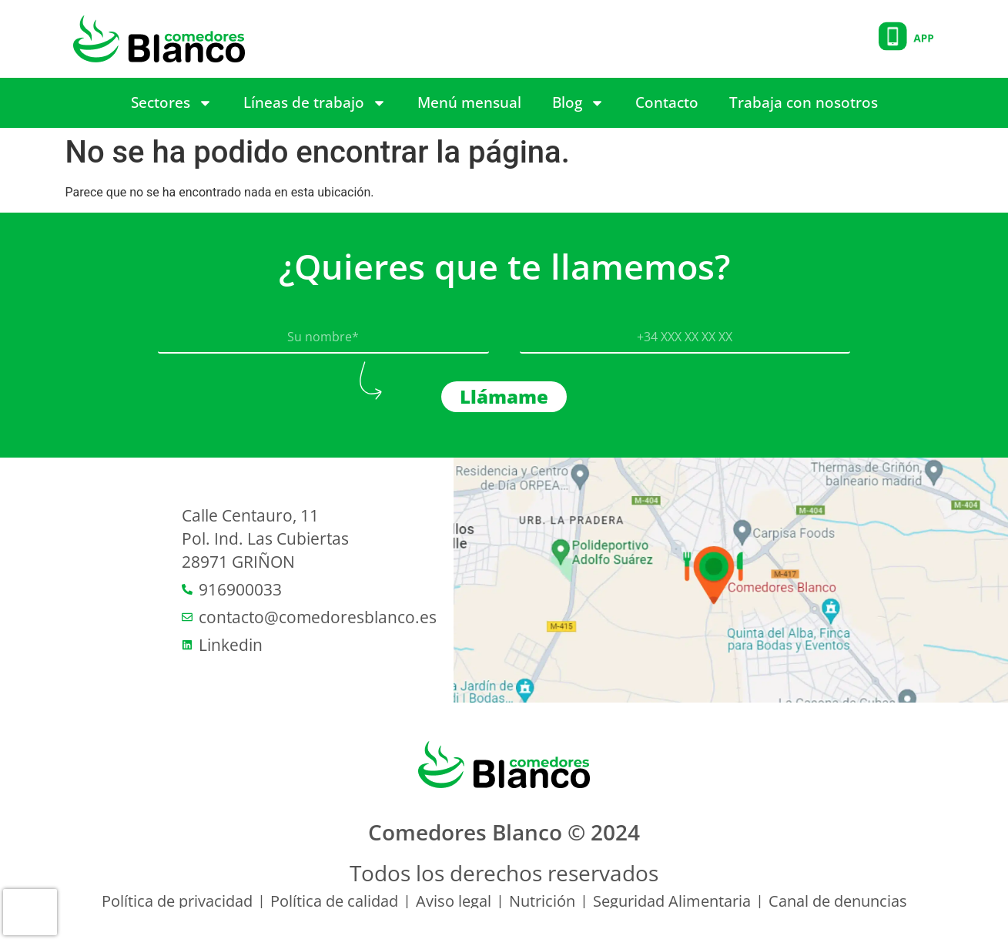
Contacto (666, 102)
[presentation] (30, 912)
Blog (578, 103)
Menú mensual (469, 102)
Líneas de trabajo (315, 103)
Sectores (172, 103)
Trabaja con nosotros (803, 102)
